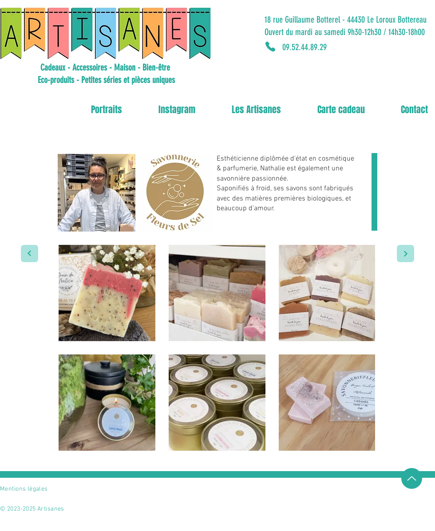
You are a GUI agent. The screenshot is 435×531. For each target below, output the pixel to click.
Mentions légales (24, 489)
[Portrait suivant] (29, 253)
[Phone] (270, 46)
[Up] (411, 478)
